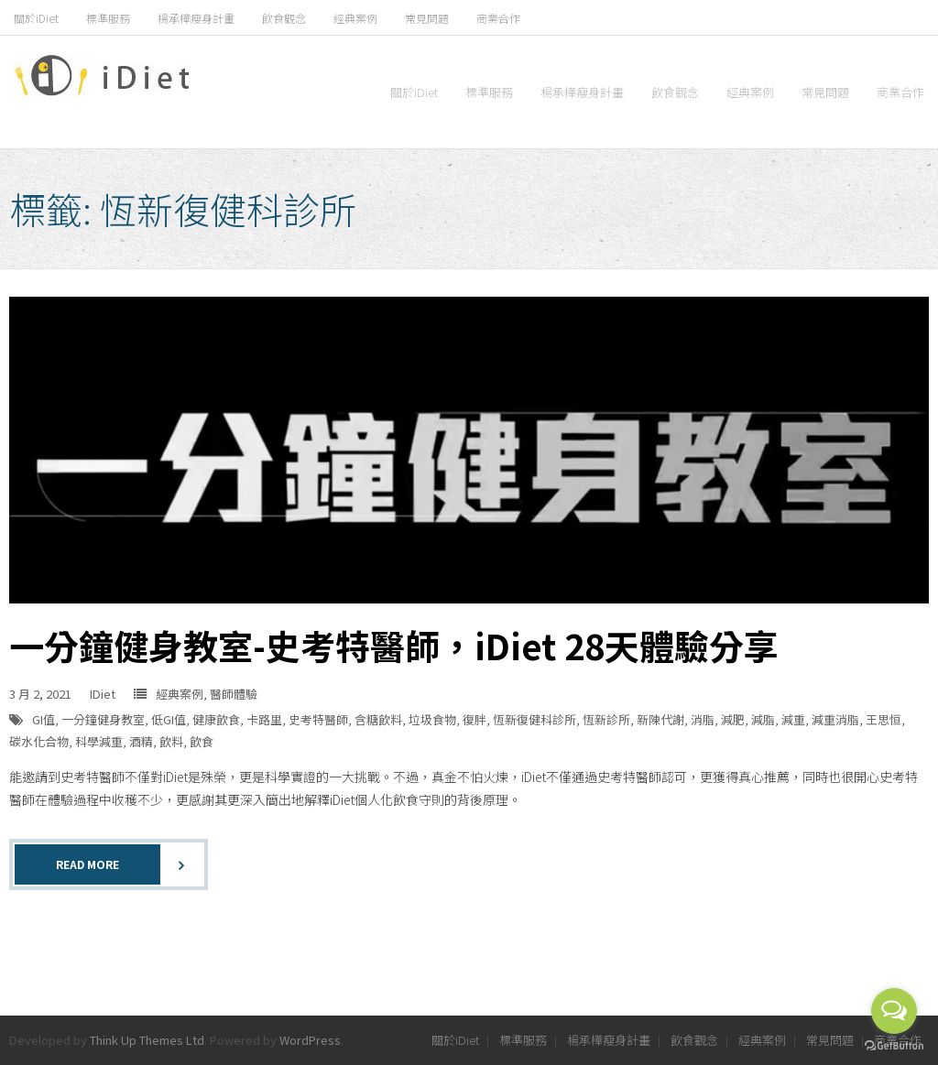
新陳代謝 (660, 719)
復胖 (474, 719)
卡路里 (264, 719)
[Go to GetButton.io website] (894, 1046)
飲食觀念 (284, 18)
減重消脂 (835, 719)
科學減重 (99, 741)
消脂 (702, 719)
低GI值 (168, 719)
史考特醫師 (318, 719)
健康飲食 (216, 719)
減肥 (733, 719)
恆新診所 (606, 719)
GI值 (43, 719)
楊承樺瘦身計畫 (196, 18)
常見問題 (427, 18)
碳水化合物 (39, 741)
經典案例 (355, 18)
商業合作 (498, 18)
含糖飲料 (378, 719)
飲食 (201, 741)
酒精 (141, 741)
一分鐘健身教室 (103, 719)
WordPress (310, 1040)
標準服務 (108, 18)
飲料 (171, 741)
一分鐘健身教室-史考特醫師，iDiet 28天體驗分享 (394, 645)
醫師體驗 (233, 693)
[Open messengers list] (894, 1011)
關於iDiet (36, 18)
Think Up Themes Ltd (147, 1040)
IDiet (102, 693)
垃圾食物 (432, 719)
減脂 (763, 719)
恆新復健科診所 (534, 719)
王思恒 (883, 719)
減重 (793, 719)
